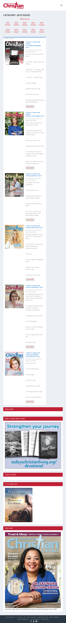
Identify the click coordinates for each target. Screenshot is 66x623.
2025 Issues (7, 24)
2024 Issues (16, 24)
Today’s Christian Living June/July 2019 (34, 175)
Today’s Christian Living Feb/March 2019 (34, 286)
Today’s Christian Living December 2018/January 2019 (33, 354)
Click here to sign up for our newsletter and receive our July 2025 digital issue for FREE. (31, 609)
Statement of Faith (42, 617)
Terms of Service (35, 619)
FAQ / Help (27, 617)
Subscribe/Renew (10, 617)
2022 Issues (33, 24)
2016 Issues (33, 31)
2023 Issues (24, 24)
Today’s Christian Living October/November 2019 (33, 44)
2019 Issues (16, 31)
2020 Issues (7, 31)
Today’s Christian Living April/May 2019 (34, 227)
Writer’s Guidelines (54, 617)
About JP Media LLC (23, 619)
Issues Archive (32, 52)
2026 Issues (24, 19)
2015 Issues (41, 31)
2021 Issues (41, 24)
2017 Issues (24, 31)
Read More (30, 106)
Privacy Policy (44, 619)
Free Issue (19, 617)
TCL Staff (29, 50)
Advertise (33, 617)
